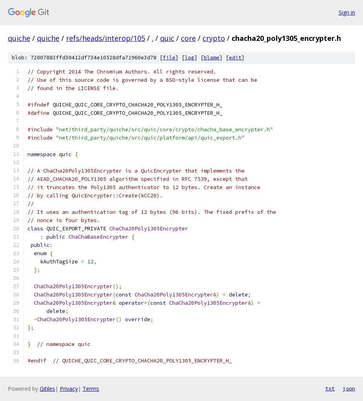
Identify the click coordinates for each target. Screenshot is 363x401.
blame (211, 57)
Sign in (347, 12)
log (189, 57)
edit (235, 57)
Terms (91, 388)
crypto (214, 38)
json (349, 388)
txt (330, 388)
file (169, 57)
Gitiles (47, 388)
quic (167, 38)
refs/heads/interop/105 (105, 38)
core (188, 38)
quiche (19, 38)
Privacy (69, 388)
